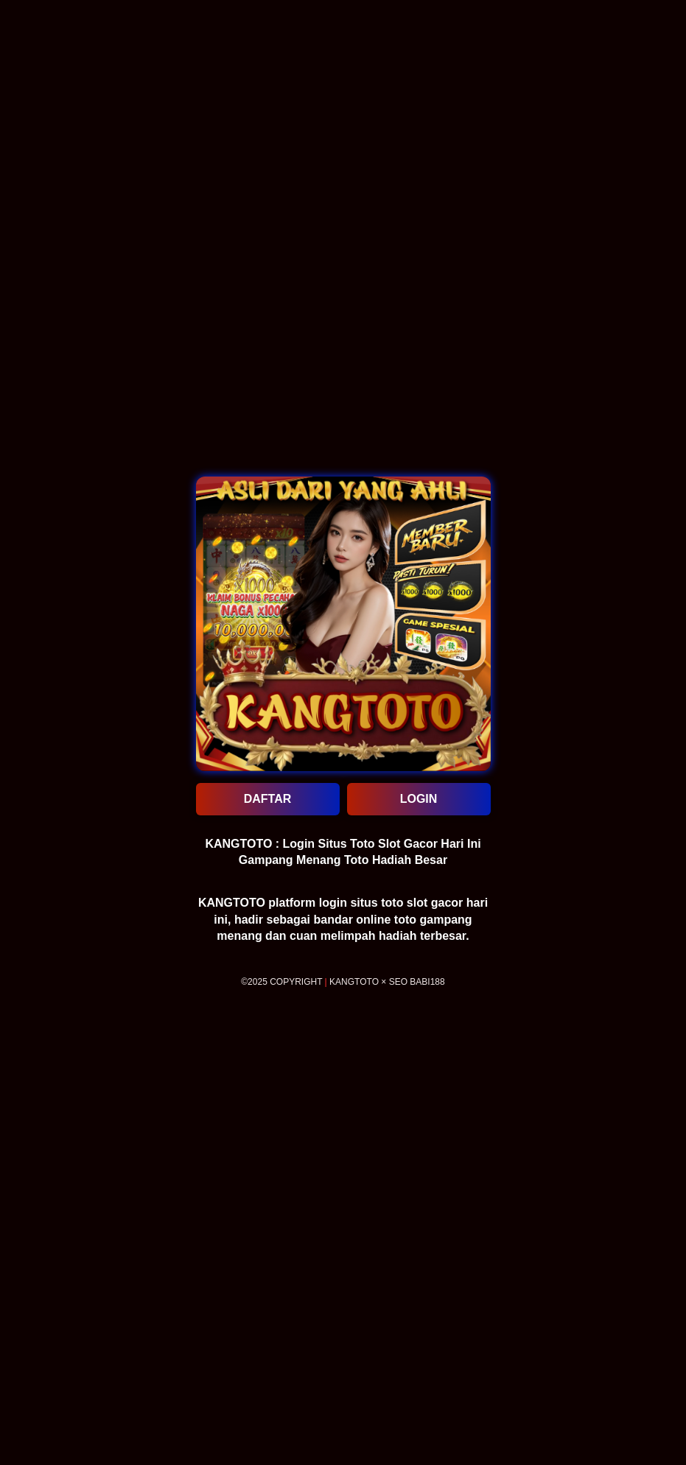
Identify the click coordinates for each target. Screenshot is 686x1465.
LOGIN (419, 799)
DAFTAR (268, 799)
